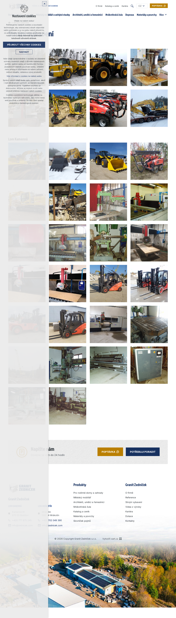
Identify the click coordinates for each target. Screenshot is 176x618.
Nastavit (24, 52)
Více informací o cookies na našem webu (24, 76)
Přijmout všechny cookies (24, 44)
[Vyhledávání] (132, 5)
